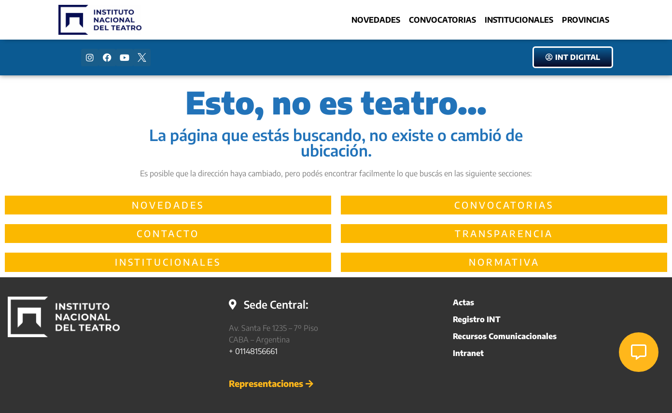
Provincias (585, 20)
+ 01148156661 (253, 351)
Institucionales (519, 20)
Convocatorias (442, 20)
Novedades (375, 20)
